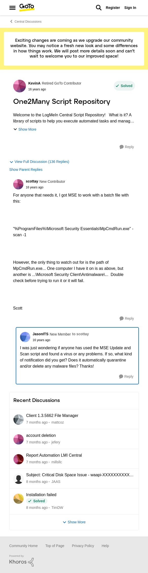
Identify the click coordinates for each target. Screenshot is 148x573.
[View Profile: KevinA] (19, 86)
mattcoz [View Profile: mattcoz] (57, 422)
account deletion (41, 435)
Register (113, 8)
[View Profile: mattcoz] (18, 419)
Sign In (130, 8)
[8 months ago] (37, 481)
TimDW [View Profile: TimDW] (57, 508)
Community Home (23, 546)
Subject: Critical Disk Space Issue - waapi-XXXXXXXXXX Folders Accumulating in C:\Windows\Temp (77, 475)
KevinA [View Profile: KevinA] (34, 83)
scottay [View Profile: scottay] (32, 181)
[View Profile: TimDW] (18, 499)
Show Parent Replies (26, 169)
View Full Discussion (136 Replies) (39, 162)
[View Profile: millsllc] (18, 459)
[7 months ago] (37, 422)
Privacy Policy (83, 546)
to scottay (80, 334)
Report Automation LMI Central (54, 455)
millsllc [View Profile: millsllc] (56, 462)
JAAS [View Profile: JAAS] (55, 482)
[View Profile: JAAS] (18, 479)
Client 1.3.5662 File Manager (52, 415)
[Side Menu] (12, 7)
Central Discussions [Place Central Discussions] (25, 21)
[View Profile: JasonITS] (25, 337)
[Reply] (127, 147)
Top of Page (54, 546)
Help (105, 546)
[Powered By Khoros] (74, 561)
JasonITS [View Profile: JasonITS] (40, 334)
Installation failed (41, 495)
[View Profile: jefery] (18, 439)
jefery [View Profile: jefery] (55, 442)
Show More (25, 129)
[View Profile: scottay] (18, 184)
